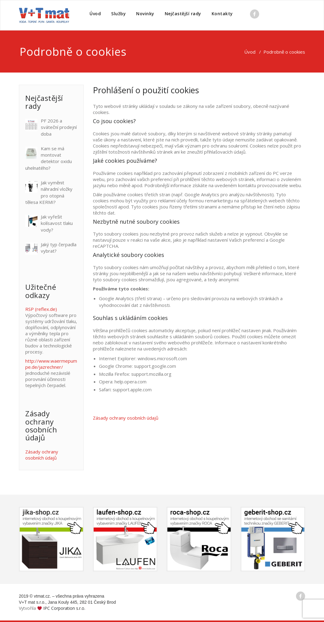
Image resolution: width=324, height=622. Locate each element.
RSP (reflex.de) (41, 309)
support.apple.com (132, 389)
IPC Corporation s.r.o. (64, 608)
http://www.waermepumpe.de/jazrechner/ (51, 364)
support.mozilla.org (151, 374)
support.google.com (155, 366)
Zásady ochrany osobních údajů (41, 455)
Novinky (145, 13)
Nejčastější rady (183, 13)
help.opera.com (130, 382)
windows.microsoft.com (162, 358)
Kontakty (222, 13)
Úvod (95, 13)
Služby (118, 13)
